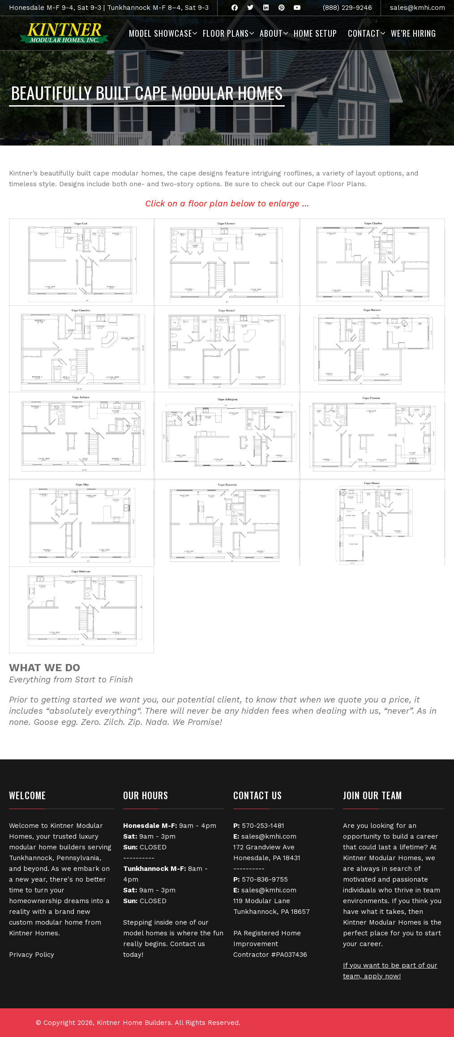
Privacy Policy (31, 955)
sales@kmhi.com (417, 8)
